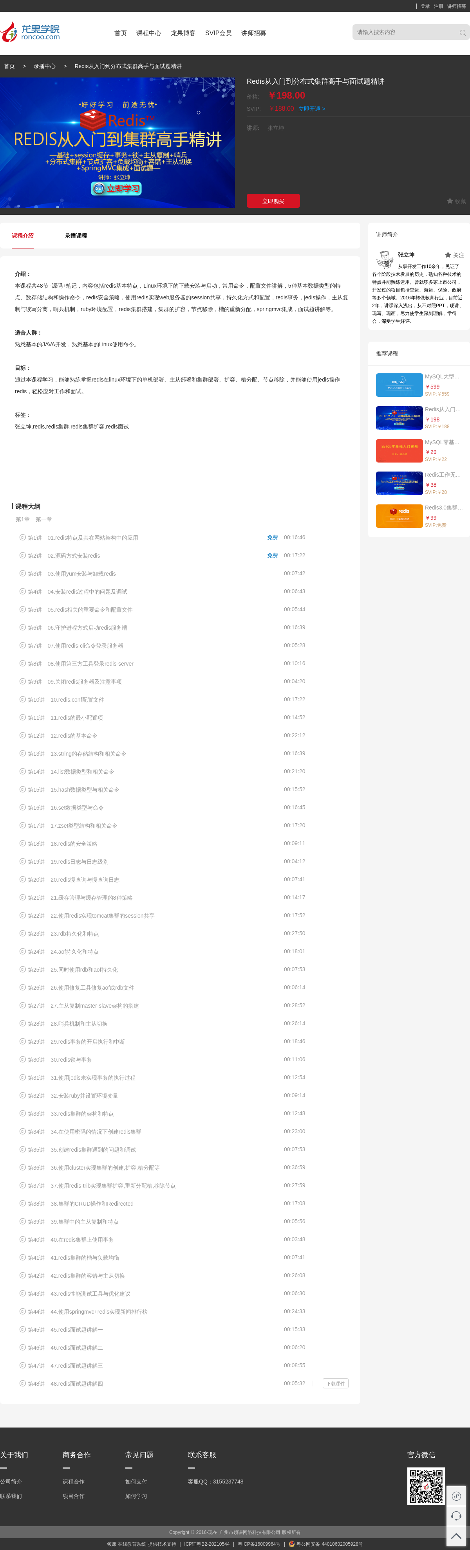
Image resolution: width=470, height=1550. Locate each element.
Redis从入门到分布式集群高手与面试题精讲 (444, 409)
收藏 (456, 201)
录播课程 (76, 235)
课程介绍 (23, 235)
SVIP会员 (218, 33)
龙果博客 (183, 33)
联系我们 (11, 1496)
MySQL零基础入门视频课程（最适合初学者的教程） (444, 442)
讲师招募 (456, 6)
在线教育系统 (132, 1544)
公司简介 (11, 1481)
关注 (454, 255)
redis (110, 286)
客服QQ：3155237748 (216, 1481)
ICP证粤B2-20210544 (207, 1544)
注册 (438, 6)
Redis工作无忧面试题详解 (444, 475)
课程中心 (148, 33)
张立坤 (406, 255)
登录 (425, 6)
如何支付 (136, 1481)
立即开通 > (311, 109)
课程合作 (74, 1481)
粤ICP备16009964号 (259, 1544)
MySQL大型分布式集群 (444, 376)
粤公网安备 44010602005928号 (326, 1544)
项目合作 (74, 1496)
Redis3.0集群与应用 (444, 507)
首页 (120, 33)
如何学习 (136, 1496)
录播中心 (45, 66)
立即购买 (273, 201)
